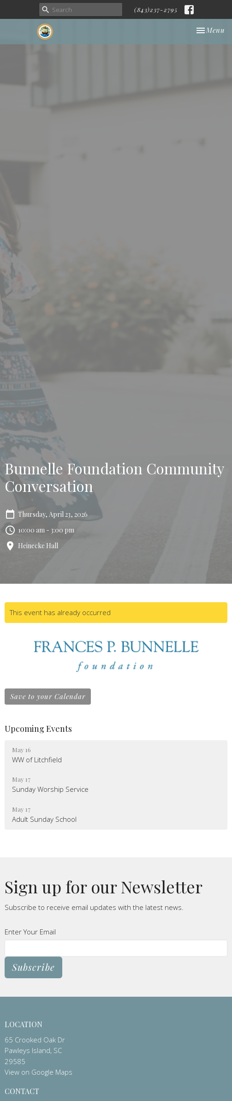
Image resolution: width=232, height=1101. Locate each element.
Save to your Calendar (47, 696)
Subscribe (33, 967)
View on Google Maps (38, 1072)
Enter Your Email (30, 931)
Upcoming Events (38, 728)
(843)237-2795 (156, 9)
